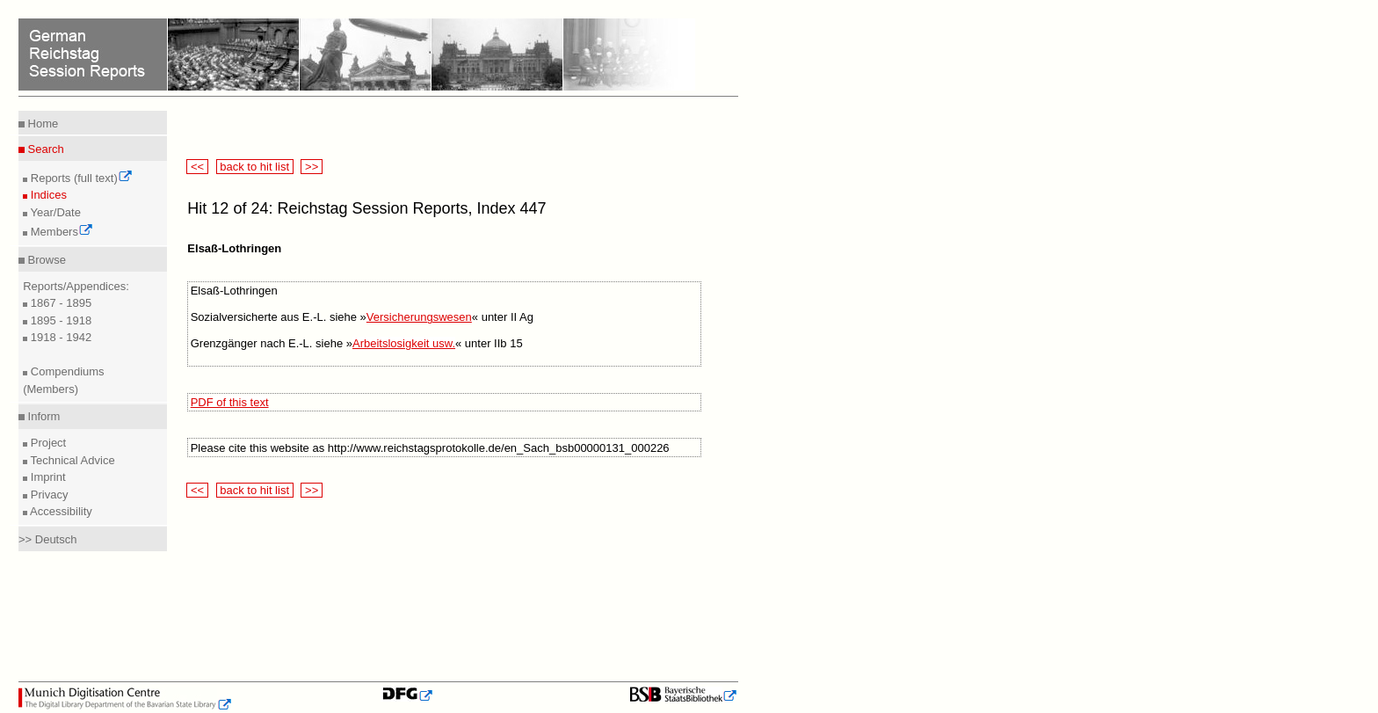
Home (41, 123)
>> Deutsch (47, 539)
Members (60, 231)
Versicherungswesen (419, 317)
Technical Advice (71, 460)
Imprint (46, 477)
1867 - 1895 (59, 302)
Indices (47, 194)
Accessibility (59, 511)
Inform (42, 416)
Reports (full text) (80, 178)
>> (311, 166)
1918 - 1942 (59, 337)
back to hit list (255, 166)
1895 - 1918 (59, 320)
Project (46, 442)
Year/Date (54, 212)
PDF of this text (230, 402)
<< (197, 166)
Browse (45, 259)
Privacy (47, 494)
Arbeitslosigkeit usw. (403, 343)
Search (44, 149)
